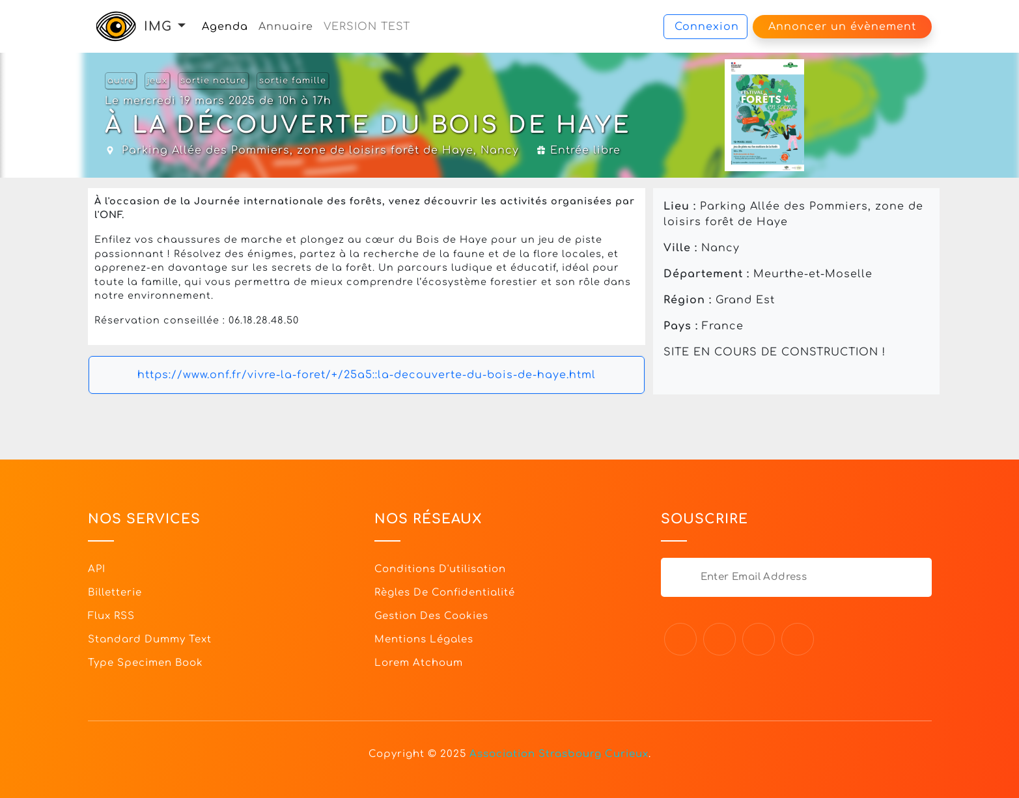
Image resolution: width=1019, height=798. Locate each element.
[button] (181, 26)
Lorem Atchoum (418, 662)
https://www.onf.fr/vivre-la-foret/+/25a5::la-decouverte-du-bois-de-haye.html (366, 375)
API (96, 569)
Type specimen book (145, 662)
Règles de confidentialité (444, 592)
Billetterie (115, 592)
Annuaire (285, 27)
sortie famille (292, 80)
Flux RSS (111, 616)
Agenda (225, 27)
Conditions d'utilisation (440, 569)
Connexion (707, 27)
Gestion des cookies (431, 616)
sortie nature (213, 80)
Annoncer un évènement (842, 27)
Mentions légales (423, 639)
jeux (157, 80)
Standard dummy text (150, 639)
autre (120, 80)
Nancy (500, 150)
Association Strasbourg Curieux (559, 754)
